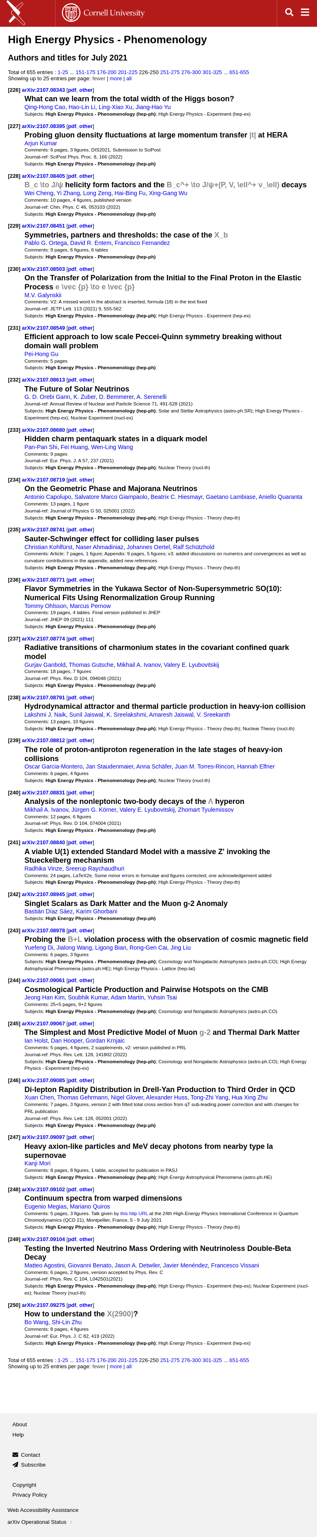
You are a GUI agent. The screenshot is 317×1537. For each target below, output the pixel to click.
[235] (14, 529)
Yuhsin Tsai (162, 997)
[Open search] (289, 13)
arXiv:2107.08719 (44, 480)
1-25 (62, 72)
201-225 (128, 72)
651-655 (239, 72)
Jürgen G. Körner (93, 809)
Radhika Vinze (43, 868)
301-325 (212, 72)
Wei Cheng (38, 193)
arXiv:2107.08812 (44, 740)
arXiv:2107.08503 (44, 269)
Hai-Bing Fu (130, 193)
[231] (14, 328)
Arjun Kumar (40, 143)
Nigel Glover (127, 1097)
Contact (30, 1455)
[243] (14, 930)
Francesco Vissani (235, 1265)
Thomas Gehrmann (82, 1097)
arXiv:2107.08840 (44, 842)
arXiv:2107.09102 (44, 1189)
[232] (14, 380)
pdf (72, 90)
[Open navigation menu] (305, 13)
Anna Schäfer (154, 766)
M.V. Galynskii (43, 295)
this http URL (134, 1213)
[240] (14, 792)
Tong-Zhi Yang (209, 1097)
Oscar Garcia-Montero (53, 766)
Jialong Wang (74, 947)
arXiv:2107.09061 (44, 980)
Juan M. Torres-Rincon (204, 766)
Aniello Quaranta (280, 497)
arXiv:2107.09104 (44, 1239)
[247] (14, 1137)
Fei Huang (74, 447)
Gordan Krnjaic (105, 1040)
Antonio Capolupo (47, 497)
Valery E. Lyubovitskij (191, 664)
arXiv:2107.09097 (44, 1137)
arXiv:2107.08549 (44, 328)
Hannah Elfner (256, 766)
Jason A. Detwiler (137, 1265)
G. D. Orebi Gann (47, 397)
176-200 (107, 72)
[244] (14, 980)
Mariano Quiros (90, 1206)
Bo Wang (36, 1322)
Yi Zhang (68, 193)
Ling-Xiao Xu (115, 107)
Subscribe (33, 1465)
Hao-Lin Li (82, 107)
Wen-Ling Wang (112, 447)
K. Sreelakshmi (126, 714)
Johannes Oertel (148, 547)
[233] (14, 430)
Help (18, 1435)
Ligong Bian (110, 947)
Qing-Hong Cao (44, 107)
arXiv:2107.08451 (44, 226)
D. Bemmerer (116, 397)
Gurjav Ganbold (45, 664)
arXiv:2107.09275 (44, 1305)
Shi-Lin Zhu (67, 1322)
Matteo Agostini (44, 1265)
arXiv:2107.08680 (44, 430)
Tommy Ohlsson (45, 606)
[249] (14, 1239)
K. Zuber (84, 397)
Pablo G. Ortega (45, 243)
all (129, 78)
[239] (14, 740)
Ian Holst (35, 1040)
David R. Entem (90, 243)
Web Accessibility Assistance (42, 1510)
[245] (14, 1023)
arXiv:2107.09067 (44, 1023)
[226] (14, 90)
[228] (14, 176)
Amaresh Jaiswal (171, 714)
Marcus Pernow (90, 606)
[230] (14, 269)
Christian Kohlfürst (48, 547)
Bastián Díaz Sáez (48, 911)
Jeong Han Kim (44, 997)
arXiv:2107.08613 (44, 380)
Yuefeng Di (38, 947)
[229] (14, 226)
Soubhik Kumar (88, 997)
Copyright (24, 1485)
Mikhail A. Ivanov (139, 664)
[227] (14, 126)
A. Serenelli (152, 397)
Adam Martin (127, 997)
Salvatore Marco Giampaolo (110, 497)
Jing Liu (180, 947)
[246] (14, 1080)
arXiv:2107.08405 (44, 176)
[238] (14, 697)
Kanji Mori (37, 1163)
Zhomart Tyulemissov (206, 809)
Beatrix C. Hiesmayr (177, 497)
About (19, 1424)
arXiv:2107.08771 (44, 580)
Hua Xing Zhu (249, 1097)
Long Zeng (97, 193)
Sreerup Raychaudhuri (95, 868)
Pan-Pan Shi (40, 447)
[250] (14, 1305)
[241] (14, 842)
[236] (14, 580)
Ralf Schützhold (194, 547)
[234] (14, 480)
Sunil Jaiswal (86, 714)
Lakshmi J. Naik (45, 714)
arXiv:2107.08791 (44, 697)
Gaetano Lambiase (230, 497)
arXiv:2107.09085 (44, 1080)
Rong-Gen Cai (148, 947)
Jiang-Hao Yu (152, 107)
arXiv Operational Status (40, 1522)
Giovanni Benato (89, 1265)
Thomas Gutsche (91, 664)
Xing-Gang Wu (168, 193)
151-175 (85, 72)
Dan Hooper (66, 1040)
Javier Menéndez (185, 1265)
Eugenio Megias (45, 1206)
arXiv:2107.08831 (44, 792)
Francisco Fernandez (142, 243)
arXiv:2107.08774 (44, 639)
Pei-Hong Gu (41, 354)
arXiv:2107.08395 (44, 126)
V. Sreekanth (213, 714)
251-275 (170, 72)
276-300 (191, 72)
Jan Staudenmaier (109, 766)
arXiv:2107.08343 (44, 90)
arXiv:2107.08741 (44, 529)
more (116, 78)
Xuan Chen (39, 1097)
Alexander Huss (167, 1097)
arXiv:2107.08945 (44, 894)
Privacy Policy (29, 1495)
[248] (14, 1189)
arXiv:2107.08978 (44, 930)
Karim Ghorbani (96, 911)
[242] (14, 894)
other (85, 90)
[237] (14, 639)
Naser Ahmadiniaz (99, 547)
